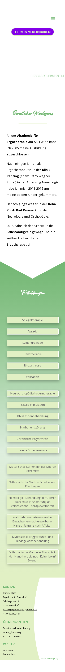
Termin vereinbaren (33, 32)
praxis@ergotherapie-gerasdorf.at (20, 609)
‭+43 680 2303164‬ (11, 613)
